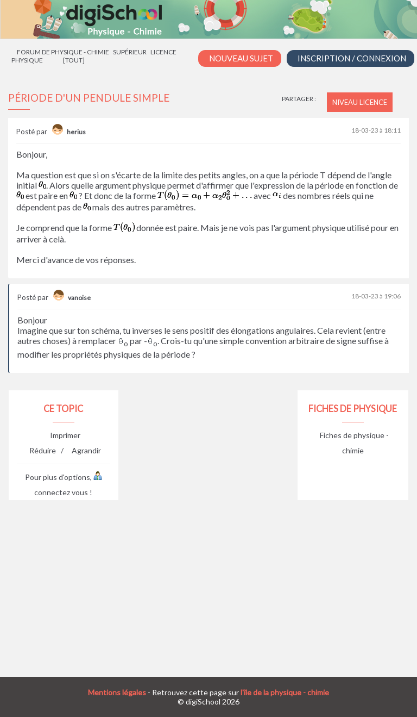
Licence (163, 52)
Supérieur (130, 52)
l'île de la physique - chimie (285, 692)
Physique (27, 60)
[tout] (74, 60)
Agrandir (86, 450)
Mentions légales (117, 692)
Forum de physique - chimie (63, 52)
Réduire (42, 450)
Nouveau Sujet (241, 58)
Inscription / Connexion (352, 58)
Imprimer (65, 435)
